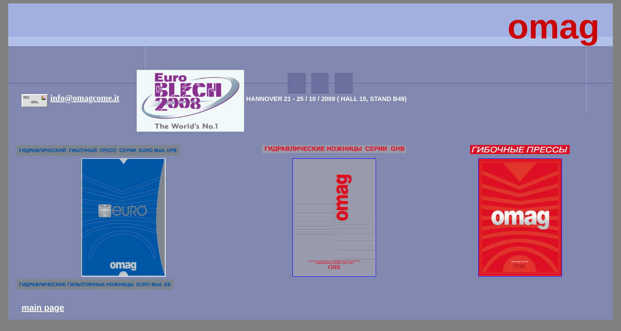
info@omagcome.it (84, 98)
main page (43, 307)
